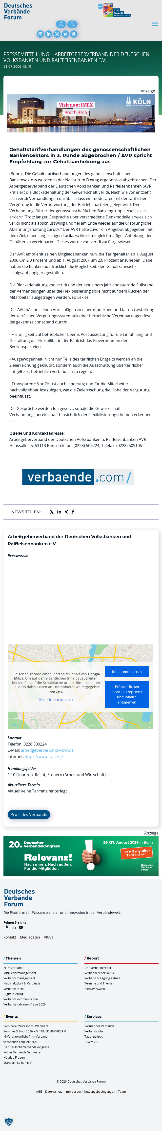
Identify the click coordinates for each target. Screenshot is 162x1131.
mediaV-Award (94, 989)
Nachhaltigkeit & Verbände (21, 983)
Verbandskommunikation (20, 999)
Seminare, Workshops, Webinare (25, 1026)
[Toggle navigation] (155, 24)
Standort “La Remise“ (17, 1063)
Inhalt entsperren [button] (127, 671)
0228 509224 (35, 744)
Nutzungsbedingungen (99, 1091)
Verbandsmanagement (19, 978)
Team (122, 1091)
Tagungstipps (93, 1036)
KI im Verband (12, 968)
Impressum (73, 1091)
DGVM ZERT (92, 1042)
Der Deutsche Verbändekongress (26, 1047)
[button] (9, 1122)
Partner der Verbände (99, 1026)
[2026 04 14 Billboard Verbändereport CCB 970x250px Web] (81, 97)
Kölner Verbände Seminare (21, 1052)
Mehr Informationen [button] (56, 699)
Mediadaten (30, 937)
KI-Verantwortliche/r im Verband (25, 1036)
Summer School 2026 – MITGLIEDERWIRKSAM (34, 1031)
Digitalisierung (13, 994)
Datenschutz (53, 1091)
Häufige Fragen (14, 1057)
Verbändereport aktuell (100, 973)
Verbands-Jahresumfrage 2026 (24, 1004)
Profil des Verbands (29, 814)
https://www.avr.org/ (44, 756)
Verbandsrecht (13, 989)
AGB (39, 1091)
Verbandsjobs (93, 1031)
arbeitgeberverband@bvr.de (47, 750)
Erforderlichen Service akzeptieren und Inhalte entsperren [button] (126, 694)
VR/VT (48, 937)
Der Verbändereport (98, 968)
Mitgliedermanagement (19, 973)
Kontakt (9, 937)
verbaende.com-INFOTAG (21, 1042)
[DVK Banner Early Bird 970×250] (81, 839)
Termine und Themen (99, 983)
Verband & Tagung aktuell (102, 978)
